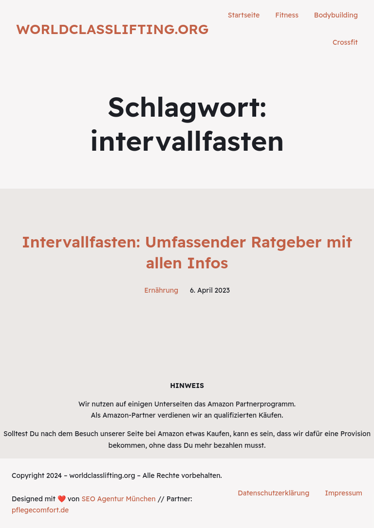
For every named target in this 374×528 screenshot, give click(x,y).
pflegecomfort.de (40, 510)
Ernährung (161, 290)
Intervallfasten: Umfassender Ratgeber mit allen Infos (187, 252)
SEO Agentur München (118, 498)
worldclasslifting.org (112, 28)
